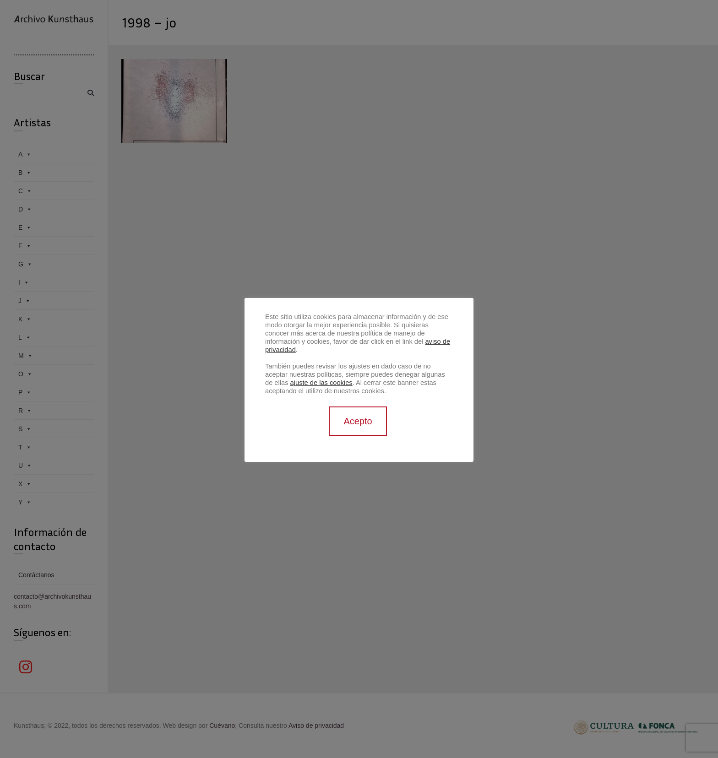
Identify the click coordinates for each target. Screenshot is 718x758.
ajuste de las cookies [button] (321, 382)
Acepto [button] (357, 421)
